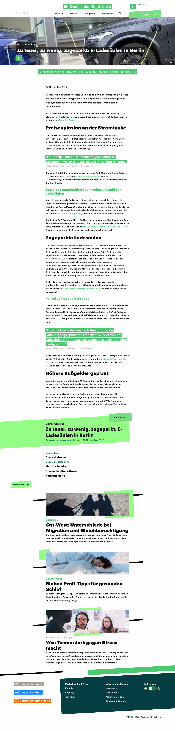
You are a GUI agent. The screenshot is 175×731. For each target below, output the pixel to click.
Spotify (91, 71)
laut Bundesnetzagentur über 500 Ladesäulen (105, 226)
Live (135, 14)
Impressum (111, 688)
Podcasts (74, 13)
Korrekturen (112, 692)
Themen (59, 13)
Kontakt (69, 688)
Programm (90, 13)
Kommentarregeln (115, 696)
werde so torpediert (71, 213)
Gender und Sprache (116, 701)
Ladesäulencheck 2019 (87, 176)
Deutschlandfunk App (51, 71)
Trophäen (70, 696)
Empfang (69, 692)
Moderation (108, 13)
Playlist (145, 14)
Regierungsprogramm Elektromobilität (82, 288)
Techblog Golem (67, 120)
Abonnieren (128, 71)
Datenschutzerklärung (117, 684)
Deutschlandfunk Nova (76, 684)
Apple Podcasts (108, 71)
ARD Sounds (75, 71)
